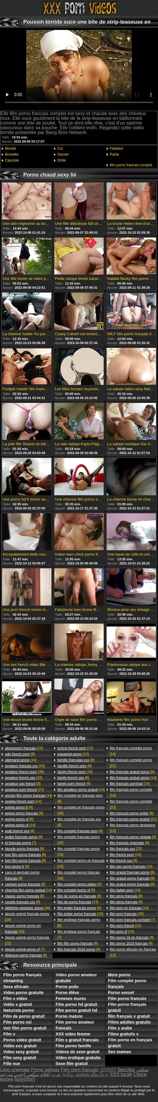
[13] (77, 902)
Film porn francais (79, 1069)
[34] (78, 875)
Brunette (11, 154)
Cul (60, 148)
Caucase (12, 160)
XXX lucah (121, 1074)
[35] (127, 914)
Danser (63, 154)
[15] (25, 766)
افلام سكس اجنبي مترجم (25, 1074)
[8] (20, 754)
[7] (20, 843)
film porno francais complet (131, 165)
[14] (24, 748)
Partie (114, 154)
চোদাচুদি (108, 1069)
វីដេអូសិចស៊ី (24, 1079)
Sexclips (126, 1069)
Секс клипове (15, 1069)
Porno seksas (45, 1069)
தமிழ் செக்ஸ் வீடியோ (85, 1074)
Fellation (116, 148)
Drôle (61, 160)
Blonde (10, 148)
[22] (23, 778)
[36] (24, 772)
